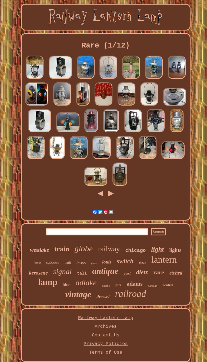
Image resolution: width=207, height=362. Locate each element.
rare (158, 272)
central (168, 285)
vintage (78, 294)
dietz (142, 272)
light (157, 249)
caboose (52, 262)
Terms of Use (105, 352)
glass (94, 263)
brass (81, 262)
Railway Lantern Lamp (105, 317)
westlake (39, 250)
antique (105, 271)
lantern (164, 260)
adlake (86, 282)
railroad (130, 294)
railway (109, 249)
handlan (152, 285)
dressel (102, 296)
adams (134, 283)
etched (175, 273)
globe (84, 248)
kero (38, 262)
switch (125, 261)
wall (68, 262)
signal (62, 271)
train (61, 249)
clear (142, 263)
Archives (106, 326)
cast (127, 273)
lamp (48, 282)
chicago (135, 250)
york (118, 285)
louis (106, 262)
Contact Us (105, 335)
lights (175, 250)
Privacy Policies (106, 343)
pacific (106, 285)
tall (82, 273)
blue (66, 284)
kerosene (38, 273)
